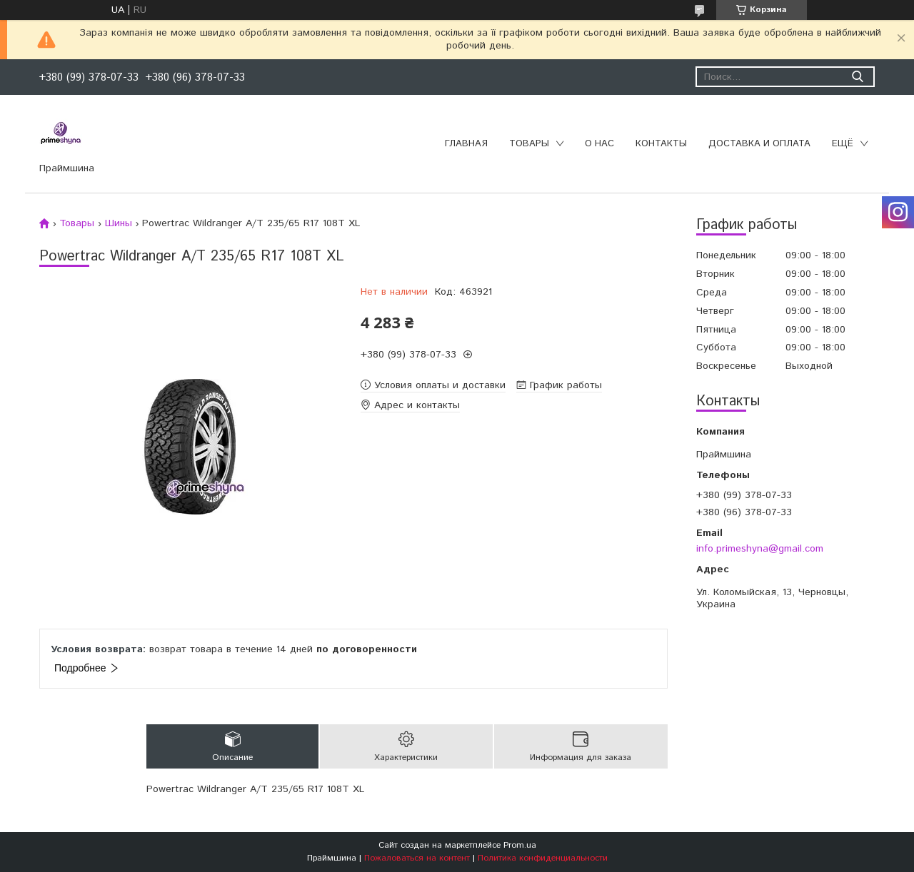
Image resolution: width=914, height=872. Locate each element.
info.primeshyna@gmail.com (759, 549)
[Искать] (857, 77)
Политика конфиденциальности (543, 858)
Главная (466, 144)
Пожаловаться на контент (417, 858)
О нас (599, 144)
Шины (118, 223)
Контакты (661, 144)
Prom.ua (519, 845)
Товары (529, 144)
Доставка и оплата (759, 144)
